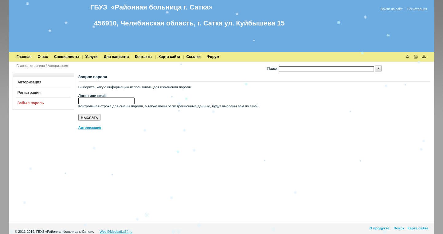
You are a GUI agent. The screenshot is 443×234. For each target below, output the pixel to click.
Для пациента (116, 57)
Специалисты (66, 57)
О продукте (380, 228)
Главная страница (31, 65)
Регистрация (417, 9)
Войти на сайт (392, 9)
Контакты (143, 57)
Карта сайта (169, 57)
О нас (43, 57)
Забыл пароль (31, 103)
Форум (213, 57)
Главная (24, 57)
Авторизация (58, 65)
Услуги (91, 57)
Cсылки (193, 57)
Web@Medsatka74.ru (116, 231)
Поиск (398, 228)
